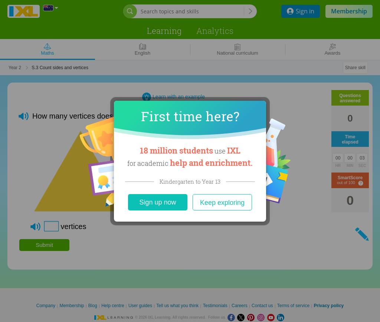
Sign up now (157, 202)
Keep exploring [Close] (222, 202)
